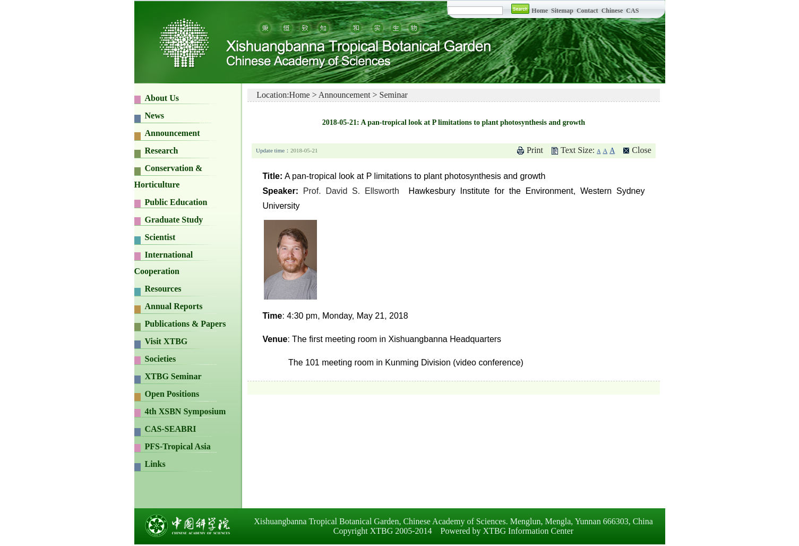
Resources (163, 288)
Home (539, 10)
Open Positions (172, 393)
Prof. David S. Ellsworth (351, 190)
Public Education (176, 202)
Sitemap (563, 10)
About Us (162, 98)
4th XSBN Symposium (185, 411)
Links (155, 463)
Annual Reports (174, 306)
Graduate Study (174, 219)
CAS (632, 10)
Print (535, 150)
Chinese (612, 10)
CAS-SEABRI (170, 428)
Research (161, 150)
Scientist (160, 237)
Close (641, 150)
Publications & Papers (185, 323)
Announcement (172, 133)
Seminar (394, 94)
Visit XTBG (166, 341)
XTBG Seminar (173, 376)
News (154, 115)
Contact (587, 10)
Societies (160, 358)
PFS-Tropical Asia (178, 446)
